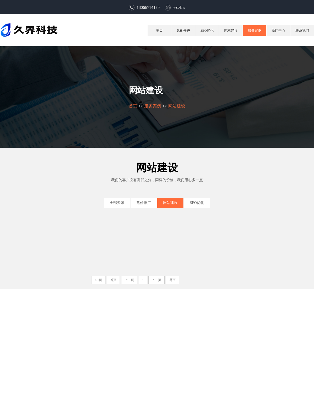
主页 (159, 30)
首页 (132, 106)
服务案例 (254, 30)
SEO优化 (207, 30)
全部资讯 (117, 203)
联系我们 (302, 30)
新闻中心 (278, 30)
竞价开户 (183, 30)
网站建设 (231, 30)
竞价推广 (143, 203)
